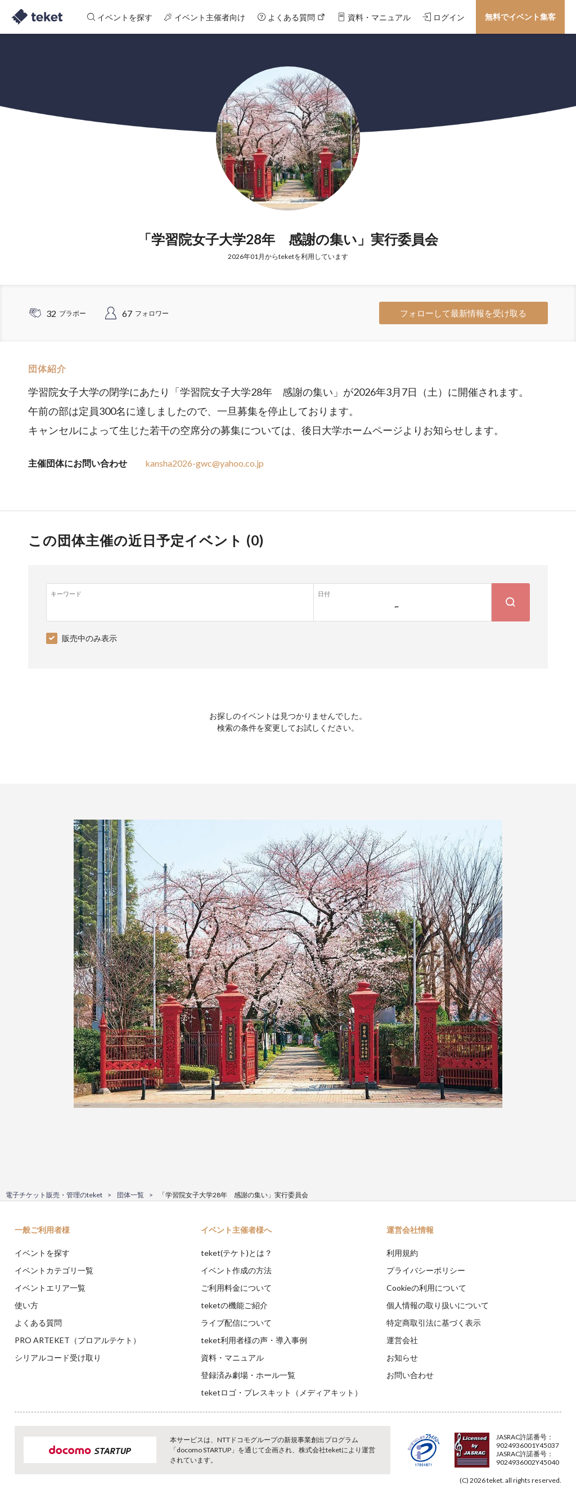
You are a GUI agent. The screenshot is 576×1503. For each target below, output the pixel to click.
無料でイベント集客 (520, 16)
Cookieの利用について (426, 1287)
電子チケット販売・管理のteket (54, 1195)
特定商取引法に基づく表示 (433, 1322)
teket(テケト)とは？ (236, 1253)
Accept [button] (537, 1446)
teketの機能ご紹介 (234, 1305)
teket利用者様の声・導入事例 (254, 1340)
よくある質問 (38, 1322)
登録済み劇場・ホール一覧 (248, 1375)
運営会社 (402, 1340)
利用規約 (402, 1253)
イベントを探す (42, 1253)
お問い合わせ (410, 1375)
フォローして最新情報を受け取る (463, 313)
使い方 (26, 1305)
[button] (15, 1461)
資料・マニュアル (232, 1357)
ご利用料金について (236, 1287)
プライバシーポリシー (425, 1270)
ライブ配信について (236, 1322)
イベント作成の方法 (236, 1270)
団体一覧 (130, 1195)
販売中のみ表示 (89, 638)
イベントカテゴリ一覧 (54, 1270)
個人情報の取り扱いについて (437, 1305)
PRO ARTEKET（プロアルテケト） (78, 1340)
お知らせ (402, 1357)
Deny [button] (479, 1447)
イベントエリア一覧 (50, 1287)
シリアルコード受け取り (58, 1357)
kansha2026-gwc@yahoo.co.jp (204, 463)
